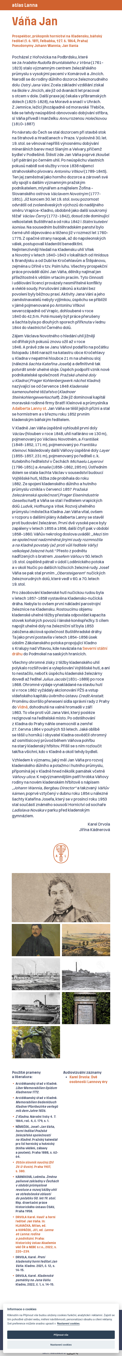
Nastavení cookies (68, 1323)
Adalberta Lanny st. (29, 408)
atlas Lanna (25, 5)
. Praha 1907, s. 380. (34, 1166)
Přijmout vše (61, 1334)
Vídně (22, 706)
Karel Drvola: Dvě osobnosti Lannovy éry (88, 1079)
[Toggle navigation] (105, 5)
